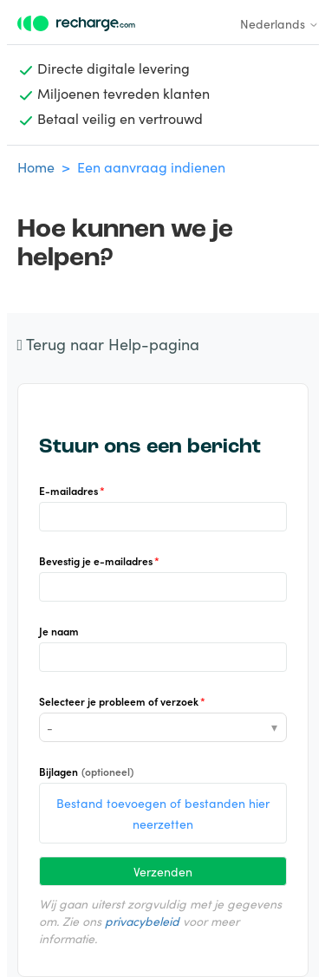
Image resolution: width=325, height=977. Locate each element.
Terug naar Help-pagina (108, 344)
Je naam (59, 630)
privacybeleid (142, 920)
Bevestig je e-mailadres (96, 560)
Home (36, 166)
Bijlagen (86, 771)
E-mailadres (68, 490)
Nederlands (279, 23)
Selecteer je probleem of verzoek (118, 701)
